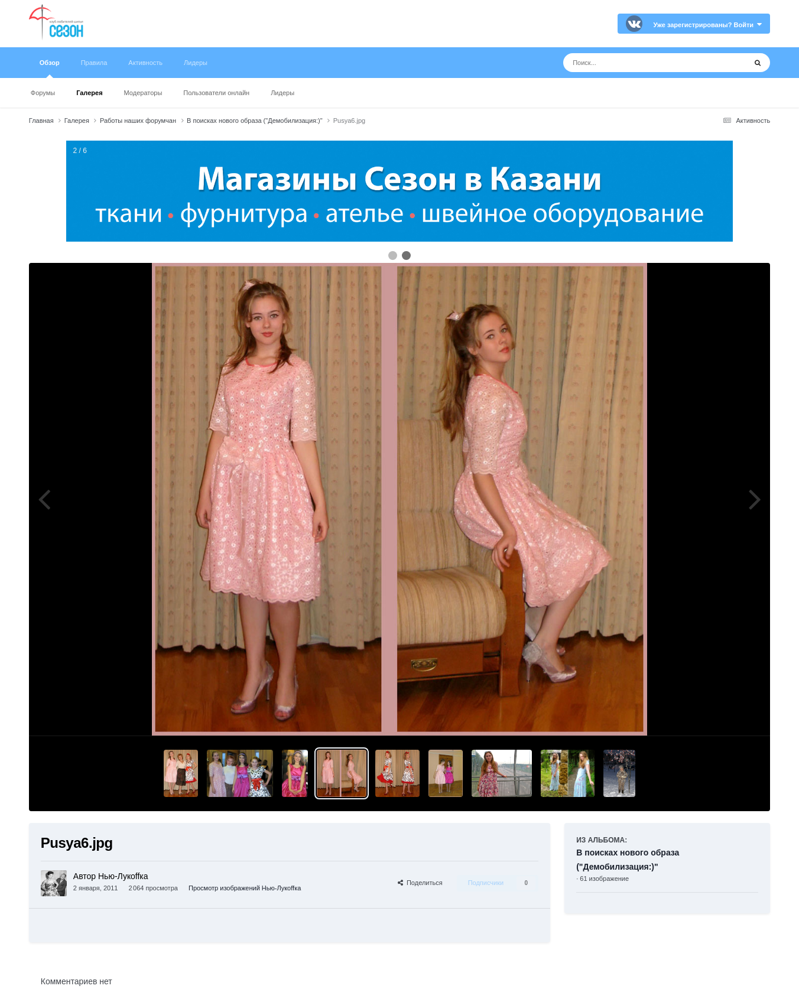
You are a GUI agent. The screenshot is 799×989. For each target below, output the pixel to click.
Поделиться (420, 882)
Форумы (43, 92)
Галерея (89, 92)
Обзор (50, 68)
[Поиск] (632, 62)
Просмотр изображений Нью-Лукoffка (245, 888)
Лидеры (282, 92)
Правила (94, 62)
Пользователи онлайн (216, 92)
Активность (145, 62)
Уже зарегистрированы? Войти (707, 24)
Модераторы (143, 92)
